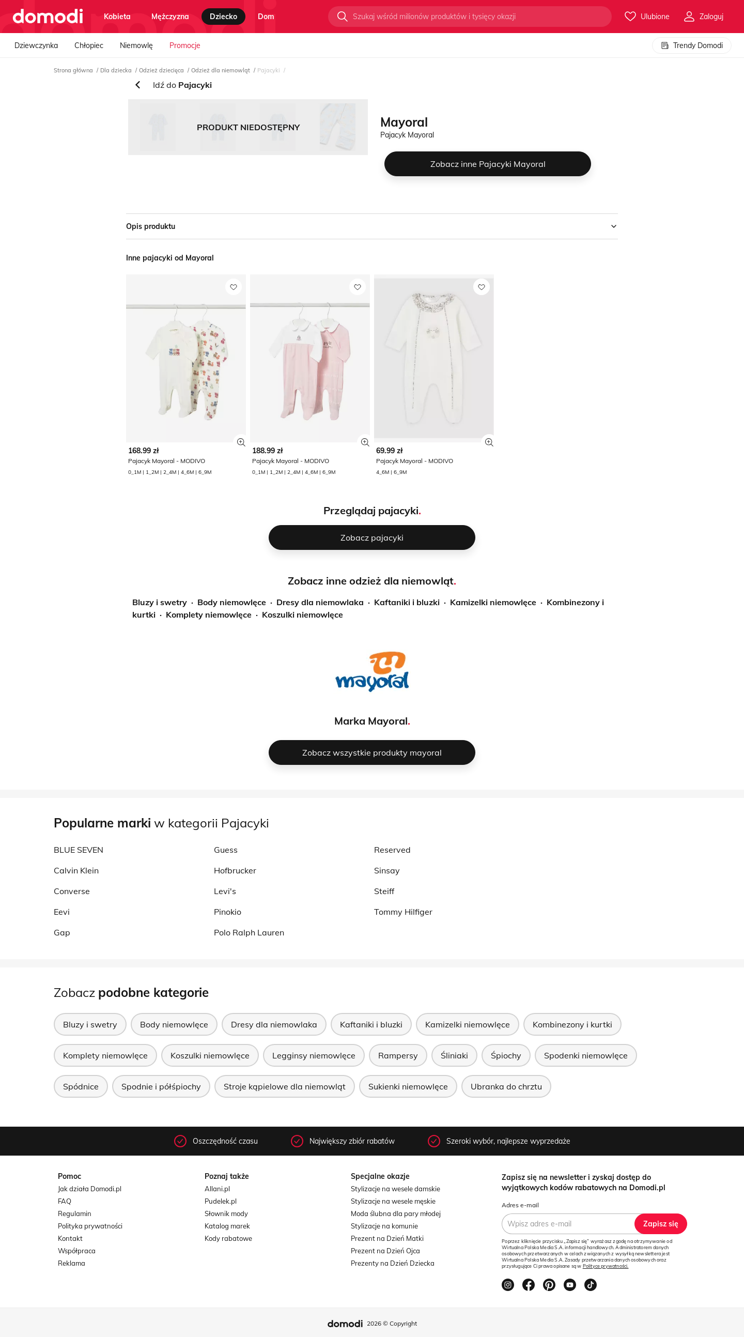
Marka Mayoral (371, 720)
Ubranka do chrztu (506, 1086)
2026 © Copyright (392, 1323)
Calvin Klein (76, 870)
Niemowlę (136, 45)
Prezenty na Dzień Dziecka (393, 1263)
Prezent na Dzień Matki (387, 1238)
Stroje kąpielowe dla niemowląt (285, 1086)
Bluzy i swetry (159, 602)
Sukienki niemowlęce (408, 1086)
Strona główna (73, 70)
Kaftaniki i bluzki (407, 602)
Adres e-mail (520, 1205)
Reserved (392, 849)
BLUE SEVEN (78, 849)
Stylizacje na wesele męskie (393, 1201)
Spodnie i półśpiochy (161, 1086)
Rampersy (398, 1055)
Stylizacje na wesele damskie (395, 1189)
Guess (226, 849)
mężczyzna (170, 16)
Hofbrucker (235, 870)
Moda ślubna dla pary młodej (396, 1213)
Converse (72, 891)
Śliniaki (454, 1055)
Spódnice (81, 1086)
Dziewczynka (36, 45)
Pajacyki (268, 70)
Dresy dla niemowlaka (320, 602)
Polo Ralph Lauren (249, 932)
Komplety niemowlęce (209, 614)
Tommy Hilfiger (403, 911)
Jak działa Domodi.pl (89, 1189)
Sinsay (387, 870)
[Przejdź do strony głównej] (47, 16)
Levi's (225, 891)
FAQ (64, 1201)
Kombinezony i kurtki (572, 1024)
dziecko (223, 16)
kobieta (117, 16)
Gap (62, 932)
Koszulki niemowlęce (302, 614)
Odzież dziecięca (161, 70)
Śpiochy (506, 1055)
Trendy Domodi (692, 45)
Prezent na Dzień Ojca (385, 1251)
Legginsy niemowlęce (313, 1055)
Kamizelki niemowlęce (493, 602)
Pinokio (227, 911)
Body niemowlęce (231, 602)
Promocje (184, 45)
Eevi (62, 911)
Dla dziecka (116, 70)
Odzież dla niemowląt (220, 70)
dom (266, 16)
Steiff (384, 891)
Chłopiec (88, 45)
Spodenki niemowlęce (586, 1055)
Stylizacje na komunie (384, 1226)
